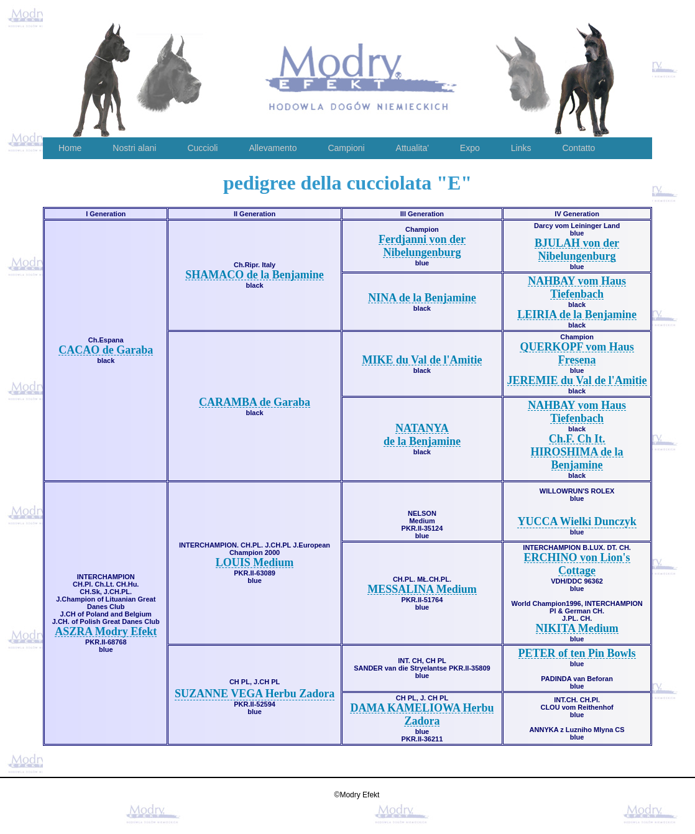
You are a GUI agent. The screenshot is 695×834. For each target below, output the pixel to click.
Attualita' (412, 148)
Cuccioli (202, 148)
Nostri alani (134, 148)
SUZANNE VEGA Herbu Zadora (254, 693)
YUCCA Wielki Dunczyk (576, 521)
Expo (470, 148)
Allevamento (273, 148)
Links (521, 148)
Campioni (346, 148)
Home (69, 148)
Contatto (578, 148)
